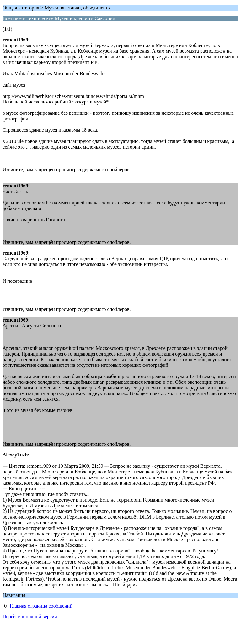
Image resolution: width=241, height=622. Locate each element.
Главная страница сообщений (41, 606)
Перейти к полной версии (30, 616)
